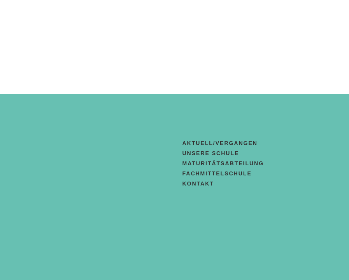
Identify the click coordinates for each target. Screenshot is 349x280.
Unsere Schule (210, 153)
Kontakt (198, 183)
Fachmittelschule (217, 173)
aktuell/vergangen (220, 143)
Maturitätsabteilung (223, 163)
